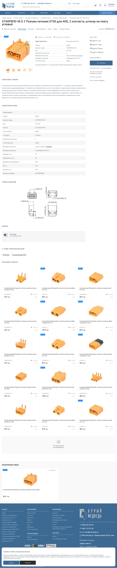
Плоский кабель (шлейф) (9, 522)
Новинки (55, 513)
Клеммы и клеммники (8, 534)
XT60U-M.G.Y (83, 426)
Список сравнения (32, 529)
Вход (69, 3)
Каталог (8, 13)
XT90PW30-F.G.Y (45, 393)
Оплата (68, 13)
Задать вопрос (107, 13)
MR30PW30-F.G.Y (83, 393)
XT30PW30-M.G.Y (8, 426)
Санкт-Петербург (32, 539)
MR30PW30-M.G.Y (8, 360)
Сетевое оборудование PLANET (11, 536)
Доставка (57, 13)
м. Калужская (107, 68)
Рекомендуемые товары (59, 520)
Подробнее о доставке (96, 73)
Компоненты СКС (7, 541)
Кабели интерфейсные (8, 539)
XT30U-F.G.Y (44, 426)
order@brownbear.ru (44, 3)
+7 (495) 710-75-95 (86, 529)
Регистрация (76, 3)
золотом (80, 56)
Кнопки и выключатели (9, 532)
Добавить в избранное (63, 37)
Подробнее (28, 562)
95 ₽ (96, 330)
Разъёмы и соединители (9, 527)
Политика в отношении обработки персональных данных (62, 528)
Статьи (54, 525)
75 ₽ (20, 363)
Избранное (30, 527)
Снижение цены (57, 518)
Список (54, 536)
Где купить (44, 13)
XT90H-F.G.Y (45, 327)
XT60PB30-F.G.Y (45, 360)
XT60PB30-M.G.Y (83, 294)
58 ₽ (96, 396)
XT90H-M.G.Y (83, 327)
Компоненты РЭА (7, 520)
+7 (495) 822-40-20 (28, 3)
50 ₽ (96, 297)
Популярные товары (58, 515)
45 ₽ (20, 429)
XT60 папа (6, 255)
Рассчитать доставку (95, 76)
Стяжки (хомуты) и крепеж (10, 525)
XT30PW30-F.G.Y (8, 294)
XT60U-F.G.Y (44, 294)
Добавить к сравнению (45, 37)
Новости (54, 522)
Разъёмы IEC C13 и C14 (8, 518)
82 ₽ (6, 496)
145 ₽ (58, 330)
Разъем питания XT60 (19, 255)
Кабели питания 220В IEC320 (10, 529)
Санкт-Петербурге (99, 80)
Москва (29, 537)
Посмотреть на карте (87, 540)
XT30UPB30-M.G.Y (8, 393)
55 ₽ (96, 363)
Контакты (21, 13)
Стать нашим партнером (59, 539)
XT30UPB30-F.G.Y (8, 327)
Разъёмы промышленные (9, 515)
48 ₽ (58, 297)
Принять (11, 562)
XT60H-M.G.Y (83, 360)
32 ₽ (20, 297)
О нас (32, 13)
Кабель (4, 513)
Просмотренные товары (10, 465)
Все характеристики (72, 41)
